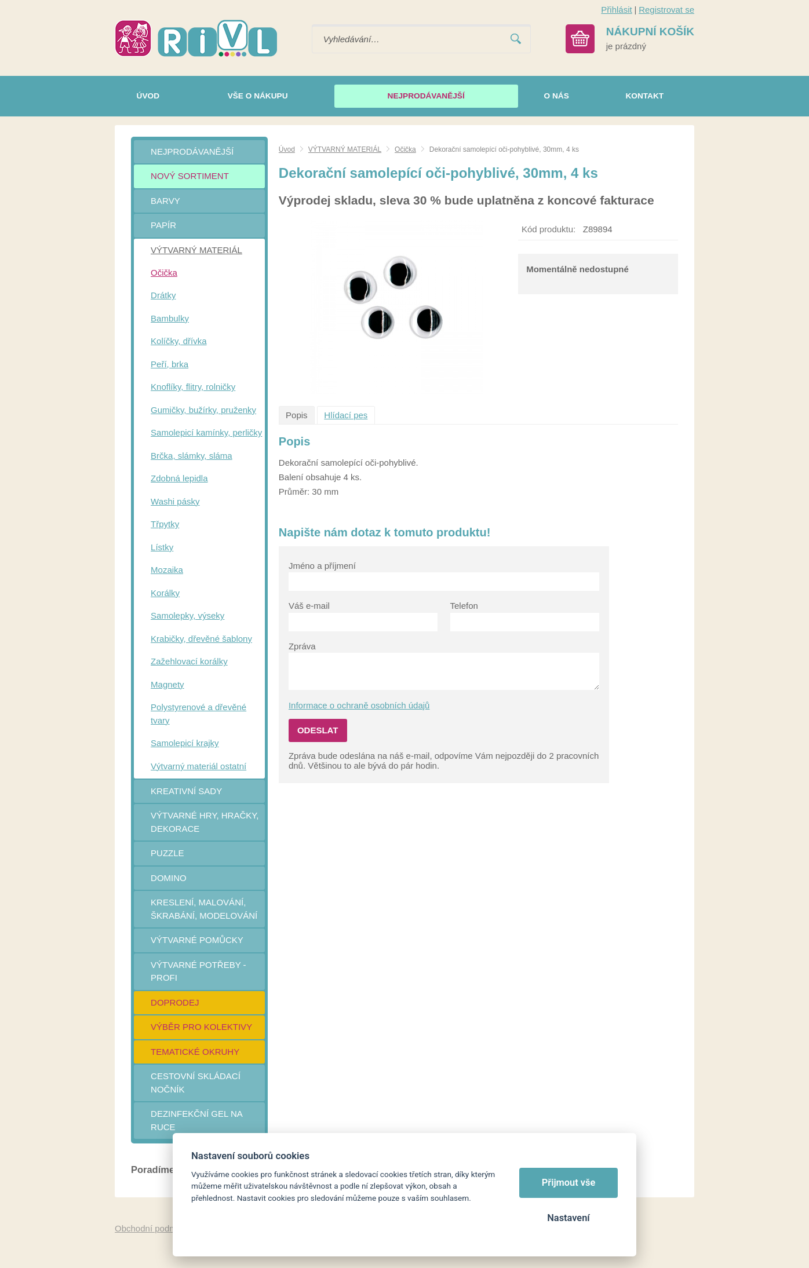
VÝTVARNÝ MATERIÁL (344, 149)
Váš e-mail (309, 606)
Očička (405, 149)
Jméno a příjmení (322, 566)
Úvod (287, 149)
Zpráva (302, 646)
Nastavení (568, 1217)
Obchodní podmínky (153, 1228)
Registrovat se (666, 9)
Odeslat (317, 730)
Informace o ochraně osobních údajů (359, 705)
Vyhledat (515, 39)
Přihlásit (616, 9)
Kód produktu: (548, 229)
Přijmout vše (569, 1182)
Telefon (464, 606)
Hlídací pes (345, 415)
